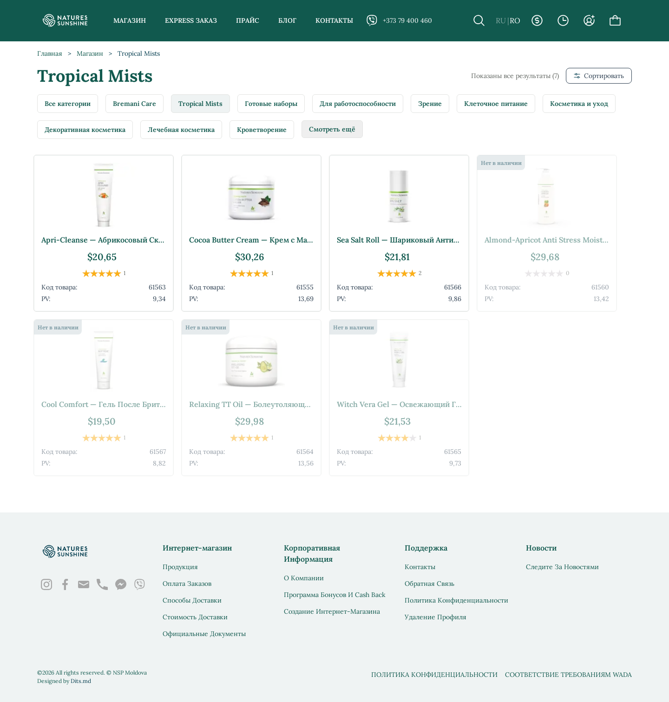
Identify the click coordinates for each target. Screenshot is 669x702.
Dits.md (81, 680)
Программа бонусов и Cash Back (335, 594)
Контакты (334, 20)
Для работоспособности (358, 103)
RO (515, 20)
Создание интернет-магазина (332, 611)
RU (501, 20)
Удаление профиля (435, 617)
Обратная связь (429, 583)
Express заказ (191, 20)
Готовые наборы (271, 103)
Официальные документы (204, 634)
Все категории (68, 103)
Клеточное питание (496, 103)
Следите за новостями (562, 567)
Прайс (247, 20)
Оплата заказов (187, 583)
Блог (287, 20)
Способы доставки (192, 600)
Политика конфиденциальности (456, 600)
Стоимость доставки (195, 617)
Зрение (430, 103)
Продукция (180, 567)
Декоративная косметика (85, 129)
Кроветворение (262, 129)
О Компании (304, 578)
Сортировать (599, 76)
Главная (49, 53)
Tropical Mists (200, 103)
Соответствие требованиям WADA (568, 674)
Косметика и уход (579, 103)
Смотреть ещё (332, 129)
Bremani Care (134, 103)
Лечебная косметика (181, 129)
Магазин (129, 20)
